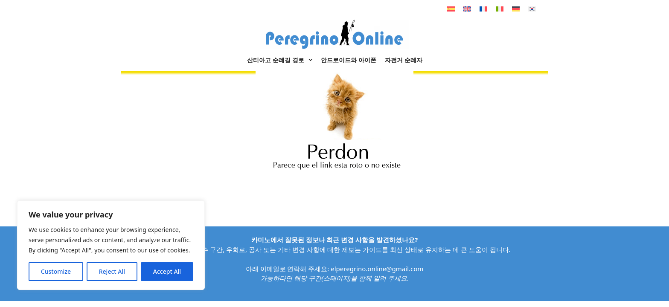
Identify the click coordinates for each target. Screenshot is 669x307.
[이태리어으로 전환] (500, 8)
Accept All (167, 271)
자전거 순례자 (403, 60)
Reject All (112, 271)
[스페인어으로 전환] (451, 8)
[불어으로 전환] (483, 8)
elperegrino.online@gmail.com (377, 268)
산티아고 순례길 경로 (282, 60)
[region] (111, 245)
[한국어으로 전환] (532, 8)
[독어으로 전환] (516, 8)
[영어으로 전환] (467, 8)
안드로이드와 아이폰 (348, 60)
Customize (56, 271)
